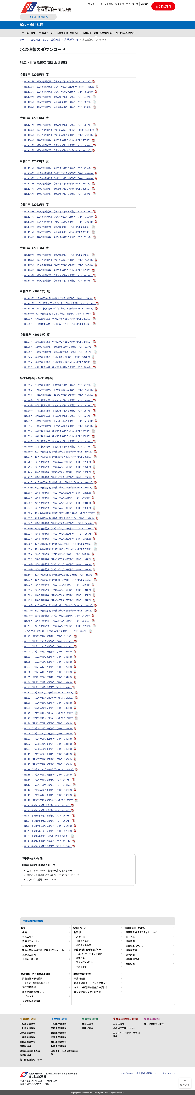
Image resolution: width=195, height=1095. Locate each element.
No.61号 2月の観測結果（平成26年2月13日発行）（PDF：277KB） (58, 538)
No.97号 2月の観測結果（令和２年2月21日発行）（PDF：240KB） (58, 341)
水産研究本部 (59, 1018)
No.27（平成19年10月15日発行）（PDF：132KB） (49, 718)
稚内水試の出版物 (125, 32)
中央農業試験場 (27, 1023)
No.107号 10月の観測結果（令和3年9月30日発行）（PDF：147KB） (59, 265)
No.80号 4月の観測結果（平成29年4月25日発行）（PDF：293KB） (58, 441)
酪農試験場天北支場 (30, 1050)
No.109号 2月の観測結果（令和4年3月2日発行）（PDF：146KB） (58, 254)
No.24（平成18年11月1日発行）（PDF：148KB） (48, 733)
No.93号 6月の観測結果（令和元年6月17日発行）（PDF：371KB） (58, 362)
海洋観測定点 (132, 959)
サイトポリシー (125, 1073)
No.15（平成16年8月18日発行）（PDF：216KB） (48, 774)
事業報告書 (81, 966)
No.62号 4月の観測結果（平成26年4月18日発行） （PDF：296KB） (59, 533)
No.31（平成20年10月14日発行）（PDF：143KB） (49, 697)
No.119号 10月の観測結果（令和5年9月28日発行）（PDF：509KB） (59, 178)
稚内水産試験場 (58, 1041)
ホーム (25, 32)
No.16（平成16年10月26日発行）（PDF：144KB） (49, 769)
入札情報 (109, 4)
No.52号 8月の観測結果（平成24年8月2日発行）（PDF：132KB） (57, 584)
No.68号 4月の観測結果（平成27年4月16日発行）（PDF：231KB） (58, 503)
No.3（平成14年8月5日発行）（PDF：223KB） (47, 836)
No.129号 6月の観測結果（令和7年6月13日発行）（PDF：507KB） (58, 102)
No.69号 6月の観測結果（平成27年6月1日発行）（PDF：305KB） (57, 497)
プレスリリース (95, 4)
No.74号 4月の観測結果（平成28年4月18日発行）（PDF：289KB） (58, 472)
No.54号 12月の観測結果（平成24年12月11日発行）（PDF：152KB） (59, 574)
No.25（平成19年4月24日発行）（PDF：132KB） (48, 728)
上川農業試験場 (27, 1028)
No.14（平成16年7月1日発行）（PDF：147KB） (48, 779)
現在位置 (130, 963)
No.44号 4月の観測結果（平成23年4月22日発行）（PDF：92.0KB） (58, 626)
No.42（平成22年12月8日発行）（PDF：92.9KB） (49, 641)
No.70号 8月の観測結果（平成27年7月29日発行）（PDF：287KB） (58, 492)
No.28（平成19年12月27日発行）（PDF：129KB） (49, 713)
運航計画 (130, 954)
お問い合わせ (29, 945)
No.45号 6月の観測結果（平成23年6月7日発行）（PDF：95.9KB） (58, 620)
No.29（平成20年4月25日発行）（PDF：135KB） (48, 707)
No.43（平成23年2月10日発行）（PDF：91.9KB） (49, 636)
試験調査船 (131, 950)
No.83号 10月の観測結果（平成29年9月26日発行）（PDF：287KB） (59, 426)
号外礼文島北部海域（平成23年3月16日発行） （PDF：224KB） (56, 631)
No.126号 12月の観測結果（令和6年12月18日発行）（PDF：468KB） (59, 130)
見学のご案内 (29, 954)
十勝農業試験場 (27, 1037)
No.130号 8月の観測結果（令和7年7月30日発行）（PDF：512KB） (58, 96)
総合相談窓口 (163, 6)
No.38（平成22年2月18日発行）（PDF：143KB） (48, 661)
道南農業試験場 (27, 1032)
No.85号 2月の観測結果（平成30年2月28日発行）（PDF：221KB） (58, 415)
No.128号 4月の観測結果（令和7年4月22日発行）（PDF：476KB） (58, 107)
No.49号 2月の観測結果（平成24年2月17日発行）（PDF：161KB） (58, 600)
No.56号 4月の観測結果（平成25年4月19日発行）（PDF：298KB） (58, 564)
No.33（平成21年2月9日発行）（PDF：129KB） (48, 687)
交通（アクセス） (31, 941)
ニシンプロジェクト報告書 (87, 991)
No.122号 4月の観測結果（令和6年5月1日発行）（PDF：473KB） (58, 150)
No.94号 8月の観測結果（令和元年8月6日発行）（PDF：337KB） (57, 357)
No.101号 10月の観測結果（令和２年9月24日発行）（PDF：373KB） (59, 308)
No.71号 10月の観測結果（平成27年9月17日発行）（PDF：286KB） (59, 487)
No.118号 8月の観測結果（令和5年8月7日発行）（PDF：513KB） (58, 183)
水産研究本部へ (38, 16)
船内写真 (130, 936)
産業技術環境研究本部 (125, 1018)
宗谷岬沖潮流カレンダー (34, 991)
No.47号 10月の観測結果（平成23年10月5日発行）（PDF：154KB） (59, 610)
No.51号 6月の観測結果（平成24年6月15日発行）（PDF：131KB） (58, 590)
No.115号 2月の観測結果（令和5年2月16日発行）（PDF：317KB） (58, 211)
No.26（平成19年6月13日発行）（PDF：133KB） (48, 723)
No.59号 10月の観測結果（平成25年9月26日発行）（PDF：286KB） (59, 549)
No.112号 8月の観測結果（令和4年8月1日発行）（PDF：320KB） (58, 226)
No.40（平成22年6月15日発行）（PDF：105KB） (48, 651)
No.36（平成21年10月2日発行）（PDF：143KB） (48, 672)
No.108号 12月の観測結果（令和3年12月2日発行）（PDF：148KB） (59, 260)
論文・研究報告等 (84, 962)
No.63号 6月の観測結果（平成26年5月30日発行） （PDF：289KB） (59, 528)
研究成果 (80, 958)
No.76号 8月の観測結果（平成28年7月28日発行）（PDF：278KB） (58, 462)
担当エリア (27, 936)
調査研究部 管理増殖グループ (88, 949)
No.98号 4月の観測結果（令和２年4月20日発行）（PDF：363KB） (58, 324)
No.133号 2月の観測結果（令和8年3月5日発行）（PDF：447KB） (58, 81)
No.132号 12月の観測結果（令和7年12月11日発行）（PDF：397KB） (59, 86)
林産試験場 (87, 1028)
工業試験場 (118, 1023)
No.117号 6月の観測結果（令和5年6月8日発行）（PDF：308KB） (58, 188)
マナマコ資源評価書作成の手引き (90, 987)
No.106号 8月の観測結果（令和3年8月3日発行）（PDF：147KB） (58, 270)
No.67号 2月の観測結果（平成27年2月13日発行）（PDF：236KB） (58, 508)
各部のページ (46, 32)
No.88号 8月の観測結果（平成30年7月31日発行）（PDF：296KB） (58, 400)
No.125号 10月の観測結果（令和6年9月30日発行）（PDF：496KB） (59, 135)
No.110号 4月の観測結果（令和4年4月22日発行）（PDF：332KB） (58, 237)
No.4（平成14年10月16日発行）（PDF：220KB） (48, 831)
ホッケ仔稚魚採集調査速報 (37, 982)
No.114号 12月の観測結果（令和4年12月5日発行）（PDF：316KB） (59, 216)
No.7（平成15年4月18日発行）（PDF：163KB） (48, 815)
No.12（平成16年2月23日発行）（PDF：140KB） (48, 790)
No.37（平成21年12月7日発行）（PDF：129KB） (48, 667)
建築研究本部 (152, 1018)
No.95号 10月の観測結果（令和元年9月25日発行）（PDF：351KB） (59, 351)
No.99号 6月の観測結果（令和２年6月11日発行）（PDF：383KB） (58, 318)
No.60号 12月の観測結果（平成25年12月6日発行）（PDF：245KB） (59, 543)
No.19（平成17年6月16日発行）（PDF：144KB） (48, 754)
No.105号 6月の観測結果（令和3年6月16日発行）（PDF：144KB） (58, 275)
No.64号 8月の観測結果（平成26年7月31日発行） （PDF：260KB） (59, 523)
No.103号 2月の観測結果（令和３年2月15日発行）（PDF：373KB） (58, 298)
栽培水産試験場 (58, 1046)
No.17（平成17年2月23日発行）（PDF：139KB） (48, 764)
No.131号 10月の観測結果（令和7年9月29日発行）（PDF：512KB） (59, 91)
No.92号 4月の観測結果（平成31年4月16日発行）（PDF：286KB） (58, 367)
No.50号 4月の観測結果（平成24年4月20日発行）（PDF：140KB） (58, 595)
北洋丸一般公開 (30, 959)
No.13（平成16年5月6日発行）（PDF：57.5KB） (48, 784)
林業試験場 (87, 1023)
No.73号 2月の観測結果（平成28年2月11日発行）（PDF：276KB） (58, 477)
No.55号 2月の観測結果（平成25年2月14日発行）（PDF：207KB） (58, 569)
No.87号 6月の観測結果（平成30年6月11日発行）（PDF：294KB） (58, 405)
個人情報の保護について (147, 1073)
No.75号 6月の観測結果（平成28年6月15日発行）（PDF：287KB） (58, 467)
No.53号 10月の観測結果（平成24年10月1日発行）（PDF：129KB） (59, 579)
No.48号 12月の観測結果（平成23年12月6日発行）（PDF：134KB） (59, 605)
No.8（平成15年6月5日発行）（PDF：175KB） (47, 810)
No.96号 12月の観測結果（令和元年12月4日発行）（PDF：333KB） (59, 346)
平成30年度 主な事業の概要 (89, 953)
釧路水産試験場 (58, 1032)
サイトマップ (169, 1073)
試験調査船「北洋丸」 (68, 32)
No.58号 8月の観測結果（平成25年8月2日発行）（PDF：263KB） (57, 554)
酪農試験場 (25, 1046)
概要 (33, 32)
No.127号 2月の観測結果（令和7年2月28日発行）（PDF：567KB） (58, 124)
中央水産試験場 (58, 1023)
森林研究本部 (90, 1018)
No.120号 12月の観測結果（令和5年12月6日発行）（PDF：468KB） (59, 173)
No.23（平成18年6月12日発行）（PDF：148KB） (48, 738)
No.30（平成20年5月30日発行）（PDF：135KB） (48, 702)
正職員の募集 (82, 940)
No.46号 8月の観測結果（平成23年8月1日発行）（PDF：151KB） (57, 615)
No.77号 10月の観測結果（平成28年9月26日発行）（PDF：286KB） (59, 456)
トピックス (27, 996)
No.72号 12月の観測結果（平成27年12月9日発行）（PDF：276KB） (59, 482)
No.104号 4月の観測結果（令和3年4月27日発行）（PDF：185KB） (58, 280)
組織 (24, 932)
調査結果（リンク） (136, 945)
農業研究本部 (28, 1018)
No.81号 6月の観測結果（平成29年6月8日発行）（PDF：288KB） (58, 436)
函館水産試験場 (58, 1028)
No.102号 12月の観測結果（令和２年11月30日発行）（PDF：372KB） (60, 303)
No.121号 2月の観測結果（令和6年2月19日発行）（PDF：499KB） (58, 168)
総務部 (77, 932)
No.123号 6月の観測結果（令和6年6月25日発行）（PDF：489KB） (58, 145)
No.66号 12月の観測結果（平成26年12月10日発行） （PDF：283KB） (60, 513)
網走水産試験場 (58, 1037)
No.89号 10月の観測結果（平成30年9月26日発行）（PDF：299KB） (59, 395)
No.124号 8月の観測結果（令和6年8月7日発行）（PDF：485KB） (58, 140)
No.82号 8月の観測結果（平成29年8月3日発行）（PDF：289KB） (58, 431)
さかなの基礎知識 (31, 1000)
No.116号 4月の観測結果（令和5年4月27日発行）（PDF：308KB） (58, 193)
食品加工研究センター (124, 1028)
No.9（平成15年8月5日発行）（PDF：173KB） (47, 805)
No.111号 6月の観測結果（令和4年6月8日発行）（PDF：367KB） (58, 232)
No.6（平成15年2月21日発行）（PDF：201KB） (48, 820)
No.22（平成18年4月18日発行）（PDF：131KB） (48, 743)
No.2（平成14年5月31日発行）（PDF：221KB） (48, 841)
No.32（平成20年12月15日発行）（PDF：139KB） (49, 692)
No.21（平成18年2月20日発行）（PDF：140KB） (48, 748)
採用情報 (119, 4)
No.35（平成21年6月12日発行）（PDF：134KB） (48, 677)
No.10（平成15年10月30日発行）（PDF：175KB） (49, 800)
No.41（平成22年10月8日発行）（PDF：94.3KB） (49, 646)
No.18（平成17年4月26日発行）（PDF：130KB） (48, 759)
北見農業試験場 (27, 1041)
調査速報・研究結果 (32, 978)
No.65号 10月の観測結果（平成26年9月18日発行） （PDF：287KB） (59, 518)
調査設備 (130, 941)
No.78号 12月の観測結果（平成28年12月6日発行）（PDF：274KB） (59, 451)
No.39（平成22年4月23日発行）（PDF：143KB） (48, 656)
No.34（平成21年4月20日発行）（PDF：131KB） (48, 682)
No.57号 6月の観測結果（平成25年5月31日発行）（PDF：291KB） (58, 559)
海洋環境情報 (71, 39)
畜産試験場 (25, 1055)
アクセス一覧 (132, 4)
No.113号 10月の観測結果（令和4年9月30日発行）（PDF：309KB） (59, 221)
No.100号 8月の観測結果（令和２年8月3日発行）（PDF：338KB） (58, 313)
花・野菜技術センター (31, 1059)
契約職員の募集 (83, 945)
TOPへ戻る (185, 1082)
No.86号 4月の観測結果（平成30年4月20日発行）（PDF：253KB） (58, 410)
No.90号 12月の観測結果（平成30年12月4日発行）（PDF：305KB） (59, 390)
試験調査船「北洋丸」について (141, 932)
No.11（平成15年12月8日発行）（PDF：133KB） (48, 795)
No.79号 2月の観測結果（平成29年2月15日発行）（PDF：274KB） (58, 446)
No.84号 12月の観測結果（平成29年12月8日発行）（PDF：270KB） (59, 420)
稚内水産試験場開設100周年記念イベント (43, 950)
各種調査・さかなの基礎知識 (97, 32)
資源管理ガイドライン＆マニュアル (92, 983)
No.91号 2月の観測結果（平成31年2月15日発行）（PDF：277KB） (58, 385)
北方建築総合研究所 (154, 1023)
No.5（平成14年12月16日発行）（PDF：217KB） (48, 825)
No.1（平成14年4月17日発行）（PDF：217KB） (48, 846)
